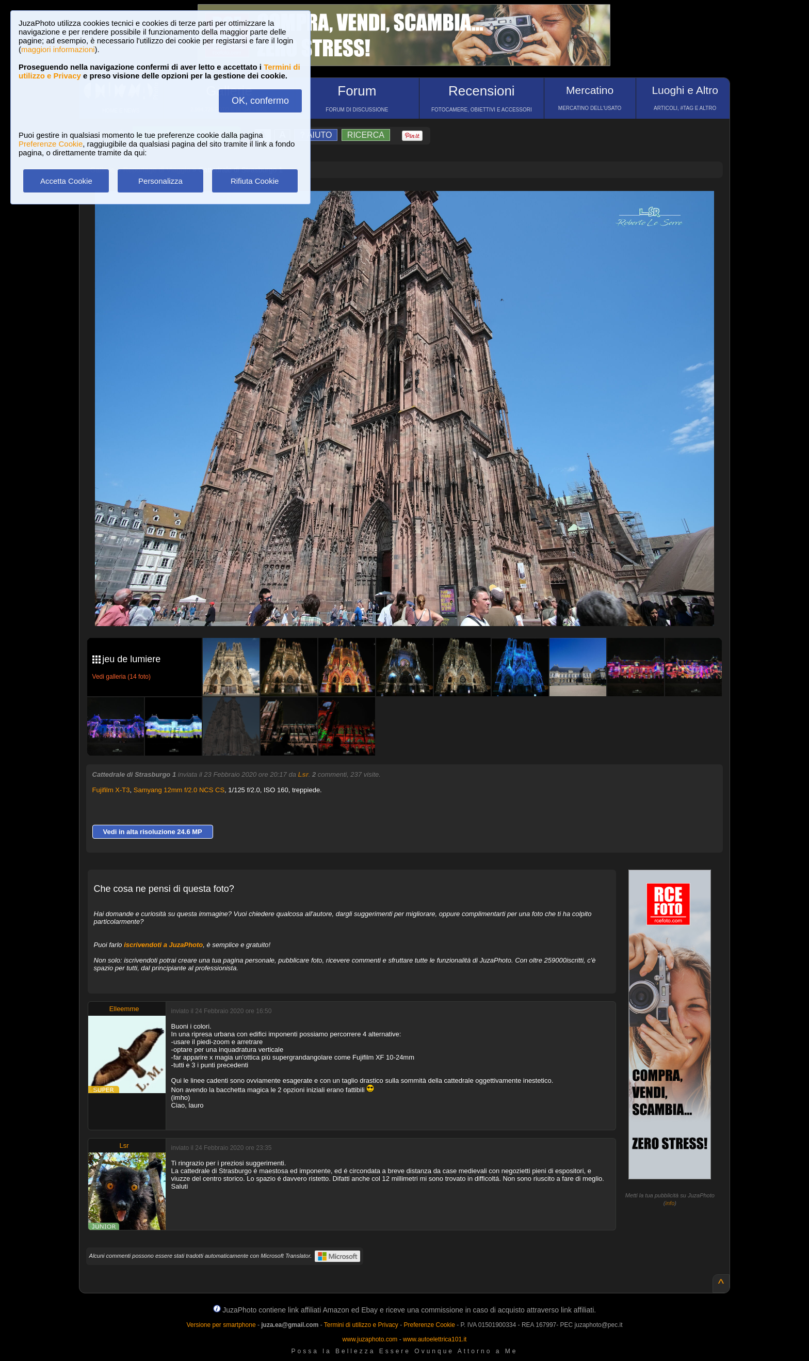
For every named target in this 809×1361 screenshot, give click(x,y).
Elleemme (124, 1009)
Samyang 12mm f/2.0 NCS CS (179, 790)
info (670, 1203)
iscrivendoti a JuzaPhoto (163, 945)
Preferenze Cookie (51, 143)
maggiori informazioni (58, 49)
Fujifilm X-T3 (111, 790)
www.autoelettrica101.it (434, 1339)
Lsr (303, 774)
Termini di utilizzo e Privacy (361, 1324)
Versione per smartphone (220, 1324)
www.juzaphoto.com (370, 1339)
